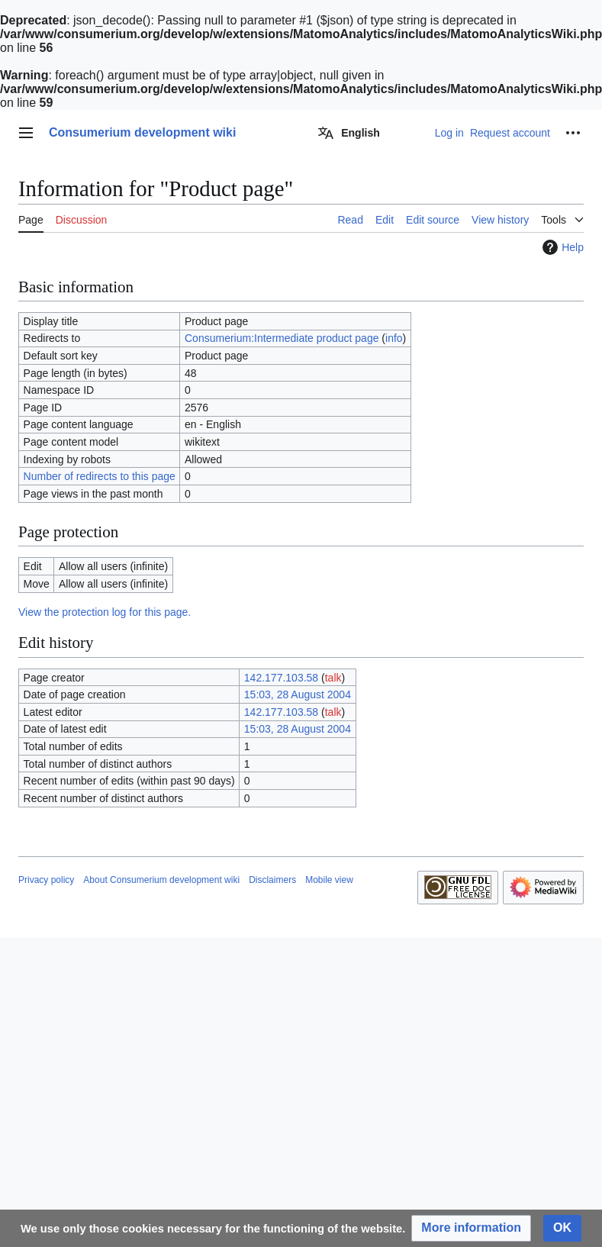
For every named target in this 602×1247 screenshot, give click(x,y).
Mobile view (329, 880)
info (394, 338)
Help (561, 247)
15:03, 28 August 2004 (297, 694)
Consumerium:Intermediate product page (281, 338)
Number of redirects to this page (99, 476)
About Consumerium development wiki (161, 880)
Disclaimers (272, 880)
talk (333, 678)
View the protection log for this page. (104, 612)
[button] (471, 1228)
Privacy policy (46, 880)
